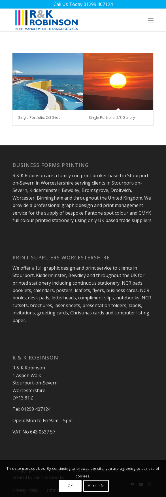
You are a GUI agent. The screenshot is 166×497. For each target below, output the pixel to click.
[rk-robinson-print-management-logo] (68, 20)
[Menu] (151, 20)
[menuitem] (151, 20)
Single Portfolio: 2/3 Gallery (112, 117)
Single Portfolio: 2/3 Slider (40, 117)
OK (70, 485)
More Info (96, 485)
